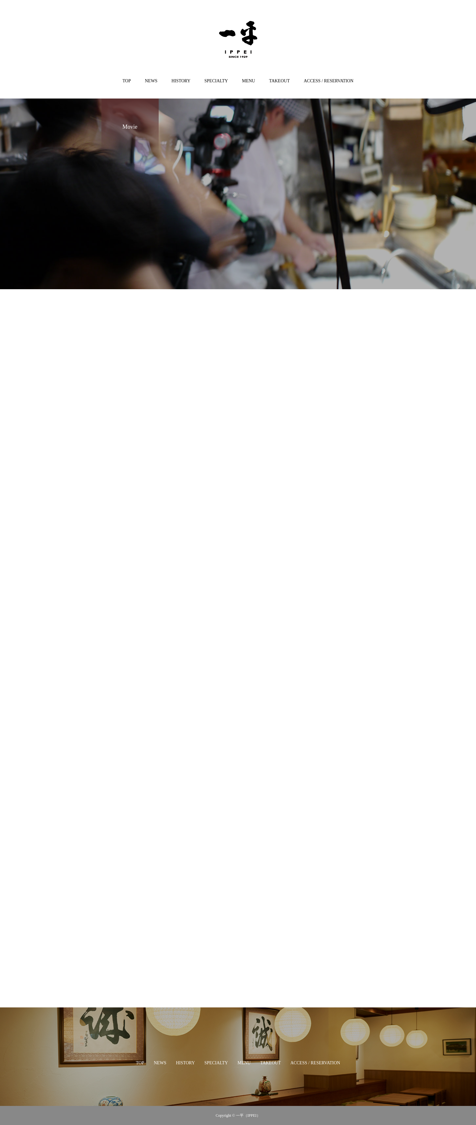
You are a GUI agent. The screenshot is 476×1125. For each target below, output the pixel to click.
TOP (126, 80)
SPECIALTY (216, 80)
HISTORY (180, 80)
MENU (248, 80)
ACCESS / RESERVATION (329, 80)
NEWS (151, 80)
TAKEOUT (279, 80)
